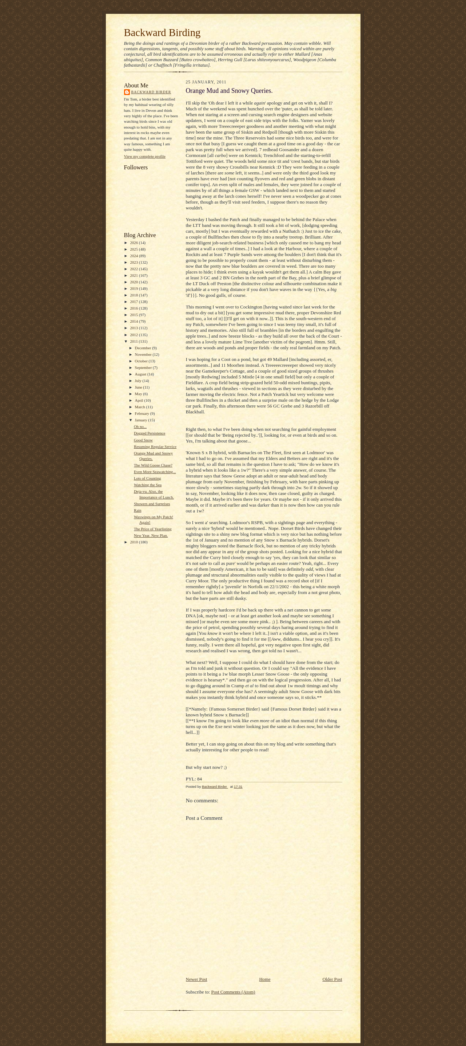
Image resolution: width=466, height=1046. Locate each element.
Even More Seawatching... (155, 471)
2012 (134, 335)
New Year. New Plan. (151, 535)
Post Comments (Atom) (233, 992)
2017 (134, 301)
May (139, 394)
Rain (138, 510)
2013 (134, 328)
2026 (134, 242)
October (142, 361)
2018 (134, 295)
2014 (134, 321)
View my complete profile (145, 156)
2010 (134, 542)
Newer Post (196, 979)
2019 (134, 288)
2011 (134, 341)
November (144, 354)
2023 (134, 262)
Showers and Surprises (152, 504)
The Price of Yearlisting (153, 529)
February (142, 413)
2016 (134, 308)
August (141, 374)
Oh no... (140, 426)
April (139, 400)
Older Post (332, 979)
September (144, 367)
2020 (134, 282)
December (143, 348)
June (139, 387)
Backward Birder (151, 92)
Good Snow (143, 440)
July (139, 380)
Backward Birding (162, 32)
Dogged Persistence (150, 433)
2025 (134, 249)
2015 (134, 314)
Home (264, 979)
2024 (134, 255)
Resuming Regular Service (155, 446)
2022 (134, 269)
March (140, 407)
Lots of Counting (147, 478)
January (141, 420)
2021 (134, 275)
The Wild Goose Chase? (153, 465)
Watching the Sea (148, 485)
